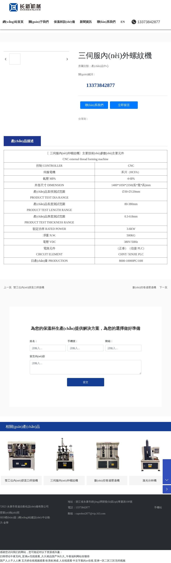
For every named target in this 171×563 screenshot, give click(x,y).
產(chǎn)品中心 (100, 66)
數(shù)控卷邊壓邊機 (144, 287)
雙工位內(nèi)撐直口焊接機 (28, 287)
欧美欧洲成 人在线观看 (58, 560)
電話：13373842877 (79, 507)
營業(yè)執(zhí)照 (9, 512)
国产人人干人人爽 (10, 560)
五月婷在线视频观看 (33, 560)
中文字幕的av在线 (83, 560)
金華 (6, 522)
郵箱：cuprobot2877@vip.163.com (86, 513)
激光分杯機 (150, 480)
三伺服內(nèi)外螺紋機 (64, 480)
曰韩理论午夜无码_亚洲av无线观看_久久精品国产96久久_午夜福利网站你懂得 (44, 556)
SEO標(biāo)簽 (8, 517)
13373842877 (148, 22)
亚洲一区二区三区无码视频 (109, 560)
